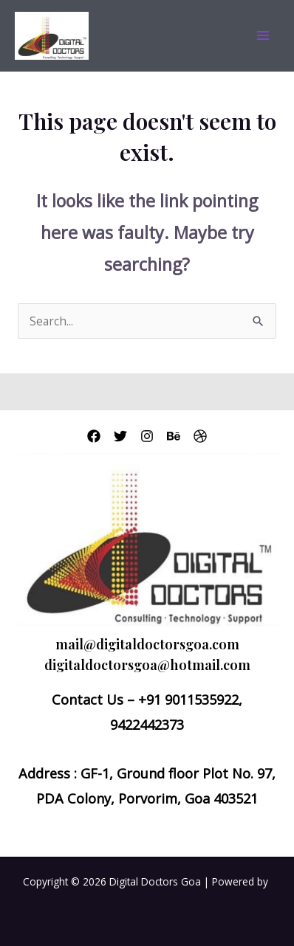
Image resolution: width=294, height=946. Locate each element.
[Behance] (173, 436)
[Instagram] (147, 436)
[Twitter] (120, 436)
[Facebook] (93, 436)
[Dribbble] (200, 436)
